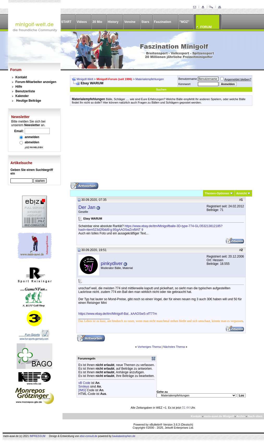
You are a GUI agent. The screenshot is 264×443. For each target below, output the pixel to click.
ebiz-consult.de (88, 436)
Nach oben (255, 416)
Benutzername (187, 78)
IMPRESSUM (38, 436)
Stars (145, 22)
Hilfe (18, 86)
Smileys (83, 386)
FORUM (206, 27)
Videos (82, 22)
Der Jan (86, 207)
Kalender (22, 96)
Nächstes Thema (174, 346)
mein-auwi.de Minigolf (219, 416)
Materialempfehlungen (149, 79)
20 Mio (97, 22)
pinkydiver (112, 263)
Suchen (161, 89)
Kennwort (184, 84)
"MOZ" (184, 22)
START (66, 22)
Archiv (240, 416)
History (113, 22)
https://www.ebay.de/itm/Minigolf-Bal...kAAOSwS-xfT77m (117, 314)
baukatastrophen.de (123, 436)
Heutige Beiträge (28, 100)
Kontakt (21, 77)
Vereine (129, 22)
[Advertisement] (161, 146)
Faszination (162, 22)
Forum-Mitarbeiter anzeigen (35, 82)
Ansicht (241, 193)
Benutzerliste (25, 91)
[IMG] (82, 390)
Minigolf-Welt (85, 79)
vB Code (84, 383)
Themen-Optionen (217, 193)
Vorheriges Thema (149, 346)
